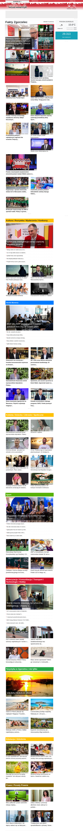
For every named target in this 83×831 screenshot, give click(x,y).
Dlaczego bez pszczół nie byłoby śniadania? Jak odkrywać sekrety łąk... (17, 770)
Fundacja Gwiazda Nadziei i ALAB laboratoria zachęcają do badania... (17, 480)
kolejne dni (60, 28)
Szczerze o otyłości (42, 426)
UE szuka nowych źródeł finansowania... (42, 130)
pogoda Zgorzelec (66, 21)
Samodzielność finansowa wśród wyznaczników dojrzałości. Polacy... (17, 427)
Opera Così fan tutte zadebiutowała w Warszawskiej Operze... (42, 273)
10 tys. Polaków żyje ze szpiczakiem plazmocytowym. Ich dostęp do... (42, 445)
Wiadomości (35, 1)
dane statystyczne (66, 37)
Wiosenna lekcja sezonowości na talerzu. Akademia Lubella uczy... (42, 769)
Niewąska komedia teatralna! (17, 289)
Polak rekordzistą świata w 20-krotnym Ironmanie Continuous (42, 480)
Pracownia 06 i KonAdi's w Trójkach (42, 289)
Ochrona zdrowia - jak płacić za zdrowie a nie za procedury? (17, 445)
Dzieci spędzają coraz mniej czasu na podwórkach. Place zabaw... (17, 463)
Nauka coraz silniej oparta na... (42, 145)
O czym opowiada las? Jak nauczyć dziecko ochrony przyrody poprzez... (17, 751)
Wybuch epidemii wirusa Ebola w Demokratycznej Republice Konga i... (42, 463)
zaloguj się (72, 1)
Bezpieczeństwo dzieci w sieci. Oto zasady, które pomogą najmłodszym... (42, 751)
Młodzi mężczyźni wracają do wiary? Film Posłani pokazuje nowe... (17, 273)
